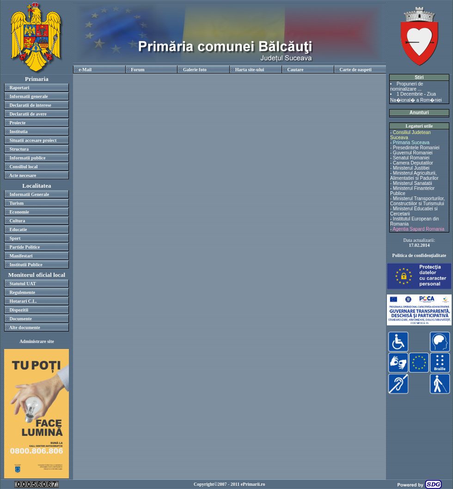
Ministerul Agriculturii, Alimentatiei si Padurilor (414, 176)
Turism (16, 203)
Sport (14, 238)
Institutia (18, 131)
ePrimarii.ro (253, 484)
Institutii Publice (25, 264)
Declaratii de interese (30, 105)
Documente (20, 318)
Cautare (296, 69)
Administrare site (36, 341)
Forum (137, 69)
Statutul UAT (22, 283)
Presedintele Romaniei (416, 147)
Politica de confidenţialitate (419, 255)
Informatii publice (27, 157)
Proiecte (17, 122)
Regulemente (22, 292)
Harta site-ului (249, 69)
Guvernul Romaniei (413, 152)
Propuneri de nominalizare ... (406, 86)
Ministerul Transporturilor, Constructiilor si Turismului (417, 201)
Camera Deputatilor (413, 162)
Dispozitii (18, 309)
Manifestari (20, 255)
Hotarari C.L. (23, 301)
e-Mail (85, 69)
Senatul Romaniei (411, 157)
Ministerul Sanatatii (412, 183)
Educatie (18, 229)
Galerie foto (195, 69)
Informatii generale (28, 96)
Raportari (19, 87)
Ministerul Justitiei (411, 168)
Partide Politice (24, 247)
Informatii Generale (29, 194)
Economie (19, 211)
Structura (19, 149)
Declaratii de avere (27, 113)
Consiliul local (23, 166)
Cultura (17, 220)
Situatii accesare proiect (32, 140)
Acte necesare (22, 175)
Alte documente (24, 327)
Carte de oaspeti (355, 69)
